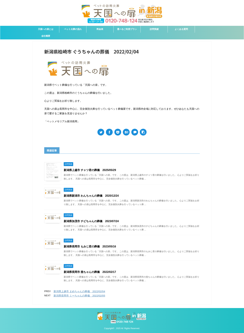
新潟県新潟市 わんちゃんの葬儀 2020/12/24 (91, 195)
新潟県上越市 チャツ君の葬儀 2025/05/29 (90, 170)
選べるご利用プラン (127, 29)
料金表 (100, 29)
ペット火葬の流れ (73, 29)
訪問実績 (154, 29)
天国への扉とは (45, 29)
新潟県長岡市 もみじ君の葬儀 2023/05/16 (90, 246)
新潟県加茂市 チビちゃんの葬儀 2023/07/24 (91, 221)
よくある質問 (181, 29)
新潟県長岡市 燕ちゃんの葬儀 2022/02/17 (90, 272)
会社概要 (45, 36)
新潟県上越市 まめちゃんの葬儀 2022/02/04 (79, 291)
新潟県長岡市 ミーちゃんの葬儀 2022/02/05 (79, 295)
